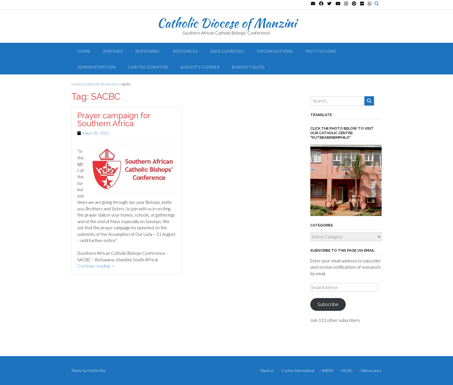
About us (267, 371)
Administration (97, 67)
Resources (185, 51)
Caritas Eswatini (148, 67)
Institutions (320, 51)
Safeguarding (227, 51)
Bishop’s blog (248, 67)
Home (84, 51)
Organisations (275, 51)
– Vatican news (370, 371)
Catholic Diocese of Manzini (226, 23)
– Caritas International (296, 371)
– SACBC (345, 371)
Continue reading (96, 265)
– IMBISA (326, 371)
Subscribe (327, 304)
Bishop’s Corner (200, 67)
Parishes (113, 51)
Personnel (147, 51)
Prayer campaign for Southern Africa (113, 119)
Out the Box (96, 370)
